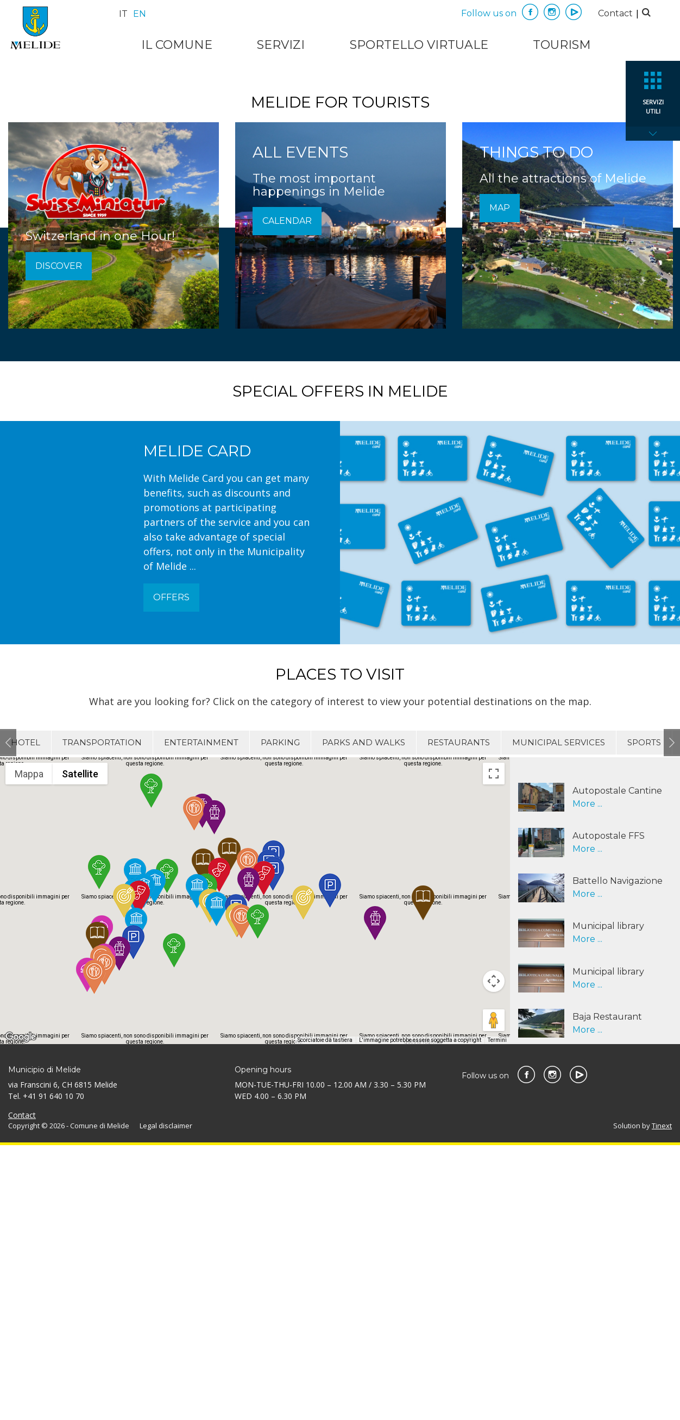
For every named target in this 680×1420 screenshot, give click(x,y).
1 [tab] (329, 322)
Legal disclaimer (166, 1401)
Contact (615, 13)
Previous (8, 1017)
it (123, 14)
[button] (119, 1228)
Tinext (662, 1401)
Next (672, 1017)
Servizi (281, 44)
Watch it (340, 228)
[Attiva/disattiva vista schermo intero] (494, 1048)
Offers (171, 873)
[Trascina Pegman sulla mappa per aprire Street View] (494, 1295)
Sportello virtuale (419, 44)
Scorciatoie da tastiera (325, 1315)
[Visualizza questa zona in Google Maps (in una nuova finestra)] (21, 1312)
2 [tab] (348, 322)
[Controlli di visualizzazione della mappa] (494, 1256)
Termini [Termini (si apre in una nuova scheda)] (497, 1315)
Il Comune (176, 44)
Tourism (562, 44)
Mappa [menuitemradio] (29, 1048)
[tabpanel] (340, 198)
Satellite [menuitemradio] (80, 1048)
